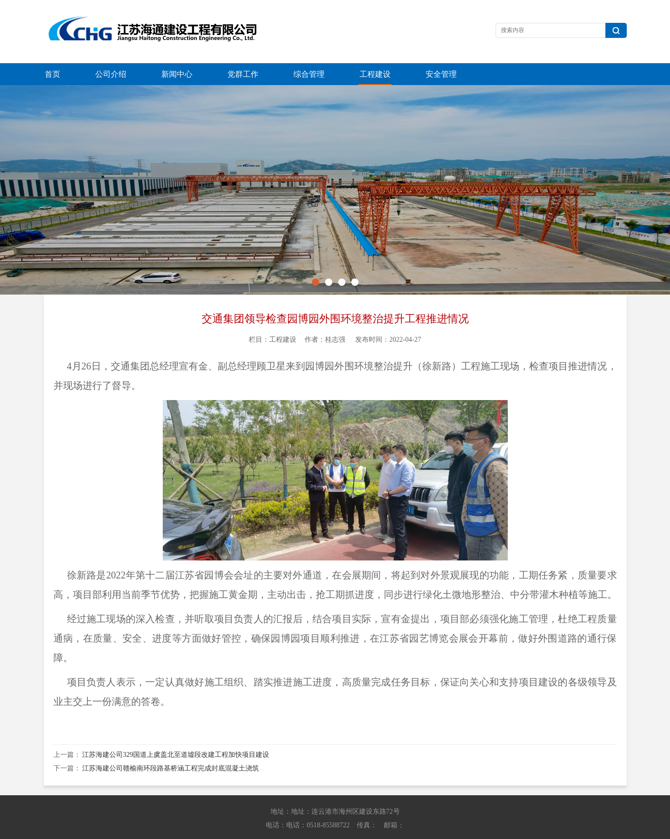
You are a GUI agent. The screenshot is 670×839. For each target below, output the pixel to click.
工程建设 (375, 74)
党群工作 (242, 74)
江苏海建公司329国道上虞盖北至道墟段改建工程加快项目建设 (175, 732)
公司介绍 (110, 74)
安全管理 (441, 74)
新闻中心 (176, 74)
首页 (52, 74)
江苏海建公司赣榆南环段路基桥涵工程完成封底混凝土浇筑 (170, 746)
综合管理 (309, 74)
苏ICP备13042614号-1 (473, 829)
